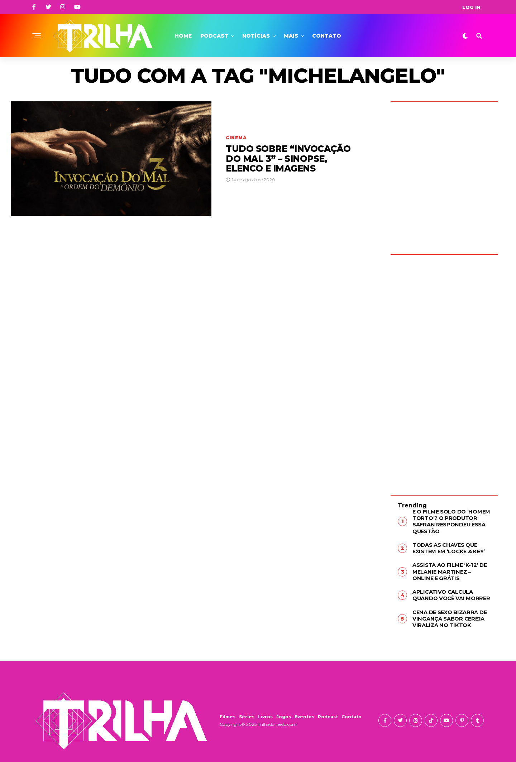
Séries (246, 713)
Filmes (227, 713)
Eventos (304, 713)
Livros (265, 713)
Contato (326, 36)
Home (183, 36)
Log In (471, 7)
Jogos (283, 713)
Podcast (214, 36)
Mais (291, 36)
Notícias (256, 36)
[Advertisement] (444, 369)
